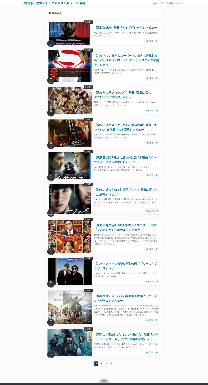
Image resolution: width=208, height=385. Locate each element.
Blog (163, 3)
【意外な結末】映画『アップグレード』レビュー (125, 27)
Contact (178, 3)
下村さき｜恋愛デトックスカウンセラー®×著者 (56, 3)
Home (155, 3)
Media (170, 3)
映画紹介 (88, 22)
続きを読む (152, 41)
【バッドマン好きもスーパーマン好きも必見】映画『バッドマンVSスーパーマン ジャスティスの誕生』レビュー (126, 60)
